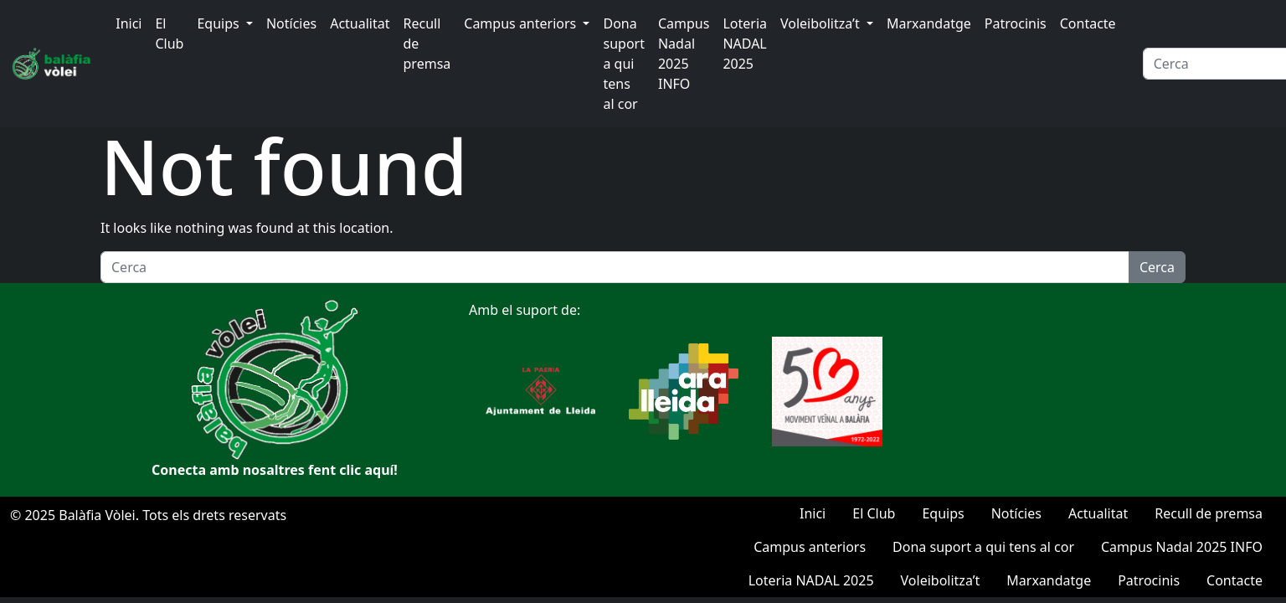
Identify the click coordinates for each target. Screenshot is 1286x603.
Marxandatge (929, 23)
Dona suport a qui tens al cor (623, 63)
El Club (169, 33)
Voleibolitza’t (821, 23)
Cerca (1157, 267)
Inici (128, 23)
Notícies (291, 23)
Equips (219, 23)
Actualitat (359, 23)
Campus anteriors (521, 23)
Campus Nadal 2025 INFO (683, 53)
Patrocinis (1016, 23)
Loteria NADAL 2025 (745, 43)
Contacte (1088, 23)
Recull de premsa (427, 43)
